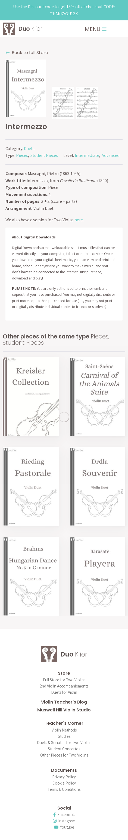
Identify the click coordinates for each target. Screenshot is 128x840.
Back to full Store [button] (27, 52)
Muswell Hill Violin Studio (64, 710)
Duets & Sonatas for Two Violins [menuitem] (64, 743)
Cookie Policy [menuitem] (64, 783)
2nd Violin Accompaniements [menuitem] (64, 686)
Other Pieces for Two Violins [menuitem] (64, 755)
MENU (96, 29)
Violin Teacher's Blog (64, 702)
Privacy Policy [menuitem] (64, 777)
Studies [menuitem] (64, 736)
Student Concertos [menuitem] (64, 749)
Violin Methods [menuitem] (64, 730)
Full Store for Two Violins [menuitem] (64, 680)
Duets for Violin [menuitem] (64, 692)
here (78, 220)
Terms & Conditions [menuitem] (64, 789)
